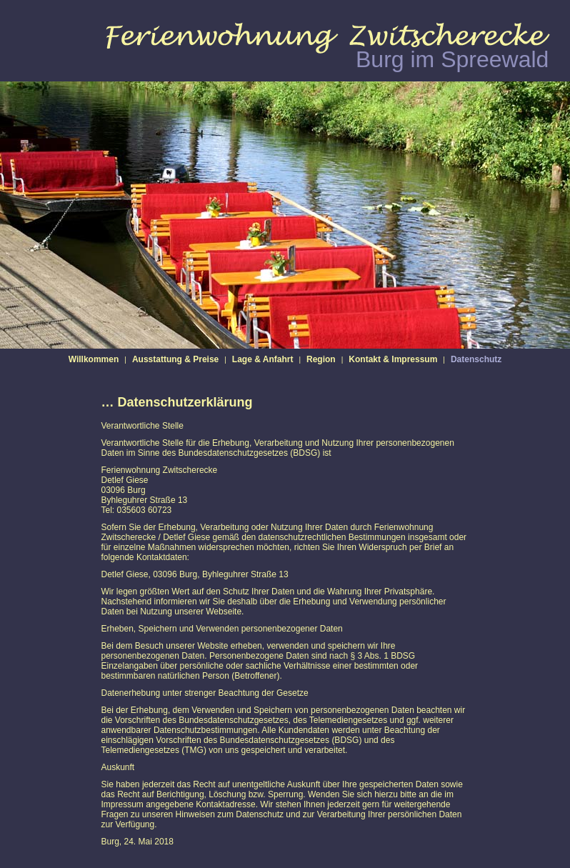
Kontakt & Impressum (393, 359)
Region (321, 359)
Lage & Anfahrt (263, 359)
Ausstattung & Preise (175, 359)
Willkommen (94, 359)
